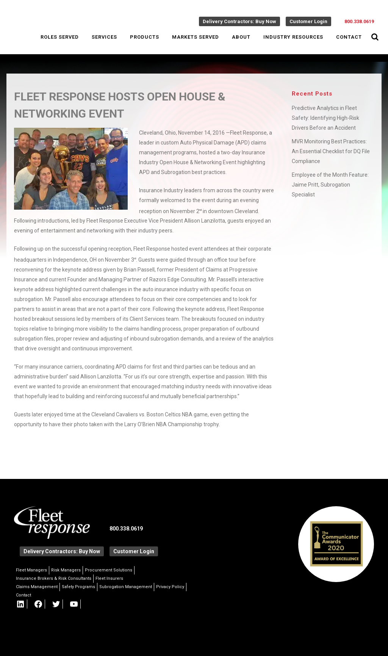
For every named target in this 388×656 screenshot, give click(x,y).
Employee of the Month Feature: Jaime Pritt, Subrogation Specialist (330, 185)
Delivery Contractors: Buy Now (239, 21)
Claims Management (37, 586)
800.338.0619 (359, 21)
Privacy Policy (170, 586)
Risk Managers (66, 570)
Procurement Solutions (108, 570)
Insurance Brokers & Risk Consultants (53, 578)
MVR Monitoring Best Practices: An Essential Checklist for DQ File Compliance (331, 151)
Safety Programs (78, 586)
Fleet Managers (31, 570)
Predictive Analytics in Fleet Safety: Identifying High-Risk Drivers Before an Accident (325, 118)
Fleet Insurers (109, 578)
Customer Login (308, 21)
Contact (23, 595)
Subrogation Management (125, 586)
